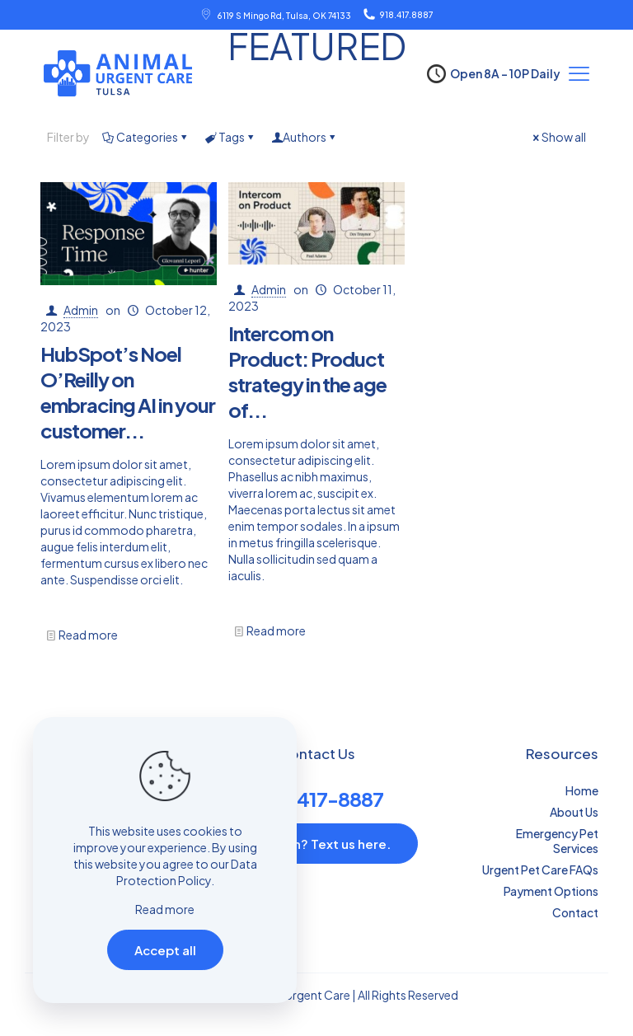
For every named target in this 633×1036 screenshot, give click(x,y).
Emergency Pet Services (557, 841)
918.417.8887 (406, 15)
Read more (88, 634)
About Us (574, 811)
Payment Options (551, 891)
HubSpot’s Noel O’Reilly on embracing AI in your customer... (127, 392)
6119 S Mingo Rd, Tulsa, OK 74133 (284, 16)
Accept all (165, 950)
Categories (146, 136)
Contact (575, 912)
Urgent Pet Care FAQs (540, 869)
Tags (230, 136)
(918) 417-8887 (317, 798)
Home (581, 790)
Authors (304, 136)
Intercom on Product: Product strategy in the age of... (307, 371)
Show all (558, 136)
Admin (80, 309)
